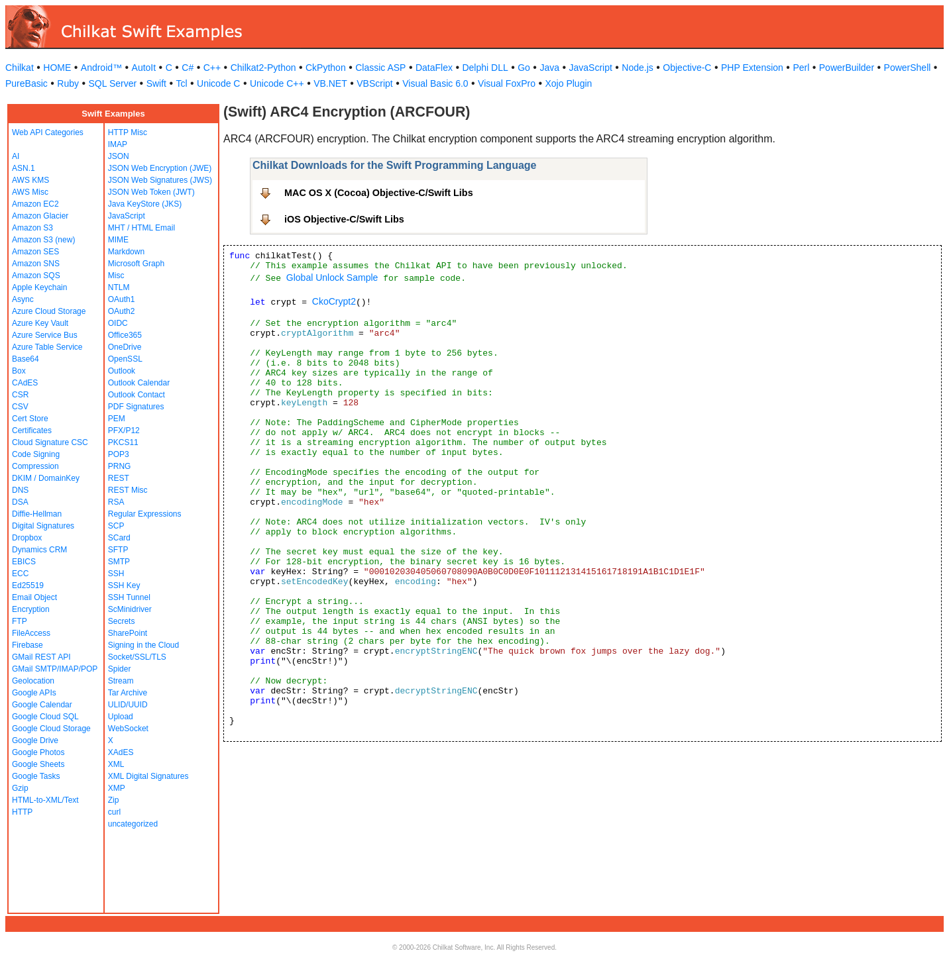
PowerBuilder (846, 67)
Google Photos (38, 752)
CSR (20, 394)
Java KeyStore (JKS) (145, 204)
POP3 (118, 454)
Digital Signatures (43, 526)
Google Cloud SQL (45, 716)
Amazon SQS (36, 275)
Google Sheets (38, 764)
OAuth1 (121, 299)
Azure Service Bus (45, 335)
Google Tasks (36, 776)
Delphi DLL (485, 67)
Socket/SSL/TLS (137, 657)
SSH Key (124, 585)
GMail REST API (41, 657)
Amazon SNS (36, 263)
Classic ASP (380, 67)
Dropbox (27, 537)
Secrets (121, 621)
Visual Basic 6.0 (435, 83)
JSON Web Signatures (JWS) (160, 180)
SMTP (119, 561)
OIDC (118, 323)
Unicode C (218, 83)
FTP (19, 621)
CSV (20, 406)
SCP (116, 526)
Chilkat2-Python (263, 67)
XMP (116, 788)
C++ (212, 67)
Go (524, 67)
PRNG (119, 466)
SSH (116, 573)
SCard (119, 537)
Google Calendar (42, 704)
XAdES (121, 752)
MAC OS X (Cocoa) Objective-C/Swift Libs (378, 192)
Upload (120, 716)
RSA (116, 502)
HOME (57, 67)
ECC (20, 573)
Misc (116, 275)
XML (116, 764)
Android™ (101, 67)
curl (114, 812)
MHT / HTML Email (141, 227)
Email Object (34, 597)
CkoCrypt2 (334, 301)
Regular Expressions (145, 514)
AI (15, 156)
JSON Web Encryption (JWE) (159, 168)
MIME (118, 239)
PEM (116, 418)
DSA (20, 502)
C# (188, 67)
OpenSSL (125, 359)
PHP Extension (752, 67)
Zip (113, 800)
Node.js (637, 67)
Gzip (20, 788)
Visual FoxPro (506, 83)
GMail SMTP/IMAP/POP (54, 669)
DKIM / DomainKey (46, 478)
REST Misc (128, 490)
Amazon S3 (32, 227)
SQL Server (113, 83)
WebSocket (128, 728)
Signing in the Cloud (143, 645)
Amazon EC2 (35, 204)
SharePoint (127, 633)
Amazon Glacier (40, 216)
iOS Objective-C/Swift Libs (344, 219)
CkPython (326, 67)
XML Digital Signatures (148, 776)
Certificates (32, 430)
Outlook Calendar (139, 382)
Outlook (121, 371)
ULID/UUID (128, 704)
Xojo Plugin (568, 83)
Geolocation (33, 680)
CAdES (25, 382)
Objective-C (687, 67)
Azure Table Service (47, 347)
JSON (118, 156)
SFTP (118, 549)
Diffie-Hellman (37, 514)
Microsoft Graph (136, 263)
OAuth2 (121, 311)
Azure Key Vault (40, 323)
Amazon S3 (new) (43, 239)
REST (118, 478)
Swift (156, 83)
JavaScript (590, 67)
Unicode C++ (277, 83)
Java (549, 67)
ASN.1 (23, 168)
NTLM (119, 287)
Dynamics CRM (39, 549)
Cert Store (30, 418)
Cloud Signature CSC (50, 442)
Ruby (68, 83)
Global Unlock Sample (332, 277)
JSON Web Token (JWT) (151, 192)
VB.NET (330, 83)
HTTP (22, 812)
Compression (35, 466)
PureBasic (26, 83)
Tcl (181, 83)
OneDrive (125, 347)
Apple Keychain (39, 287)
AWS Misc (30, 192)
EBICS (24, 561)
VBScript (374, 83)
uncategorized (133, 824)
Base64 (25, 359)
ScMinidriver (130, 609)
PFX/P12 (124, 430)
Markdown (126, 251)
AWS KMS (30, 180)
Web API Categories (48, 132)
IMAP (117, 144)
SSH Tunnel (129, 597)
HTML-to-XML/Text (45, 800)
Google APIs (34, 692)
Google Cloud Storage (51, 728)
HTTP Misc (127, 132)
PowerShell (907, 67)
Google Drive (35, 740)
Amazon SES (35, 251)
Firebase (27, 645)
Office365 (125, 335)
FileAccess (31, 633)
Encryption (31, 609)
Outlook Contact (136, 394)
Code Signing (36, 454)
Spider (119, 669)
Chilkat (19, 67)
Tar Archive (127, 692)
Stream (121, 680)
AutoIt (144, 67)
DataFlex (434, 67)
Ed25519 (28, 585)
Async (23, 299)
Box (19, 371)
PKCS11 (123, 442)
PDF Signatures (136, 406)
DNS (20, 490)
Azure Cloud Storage (48, 311)
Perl (801, 67)
